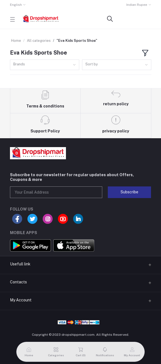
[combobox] (44, 65)
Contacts (18, 282)
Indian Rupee (136, 5)
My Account (21, 300)
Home (16, 41)
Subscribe (129, 192)
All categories (39, 41)
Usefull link (20, 264)
